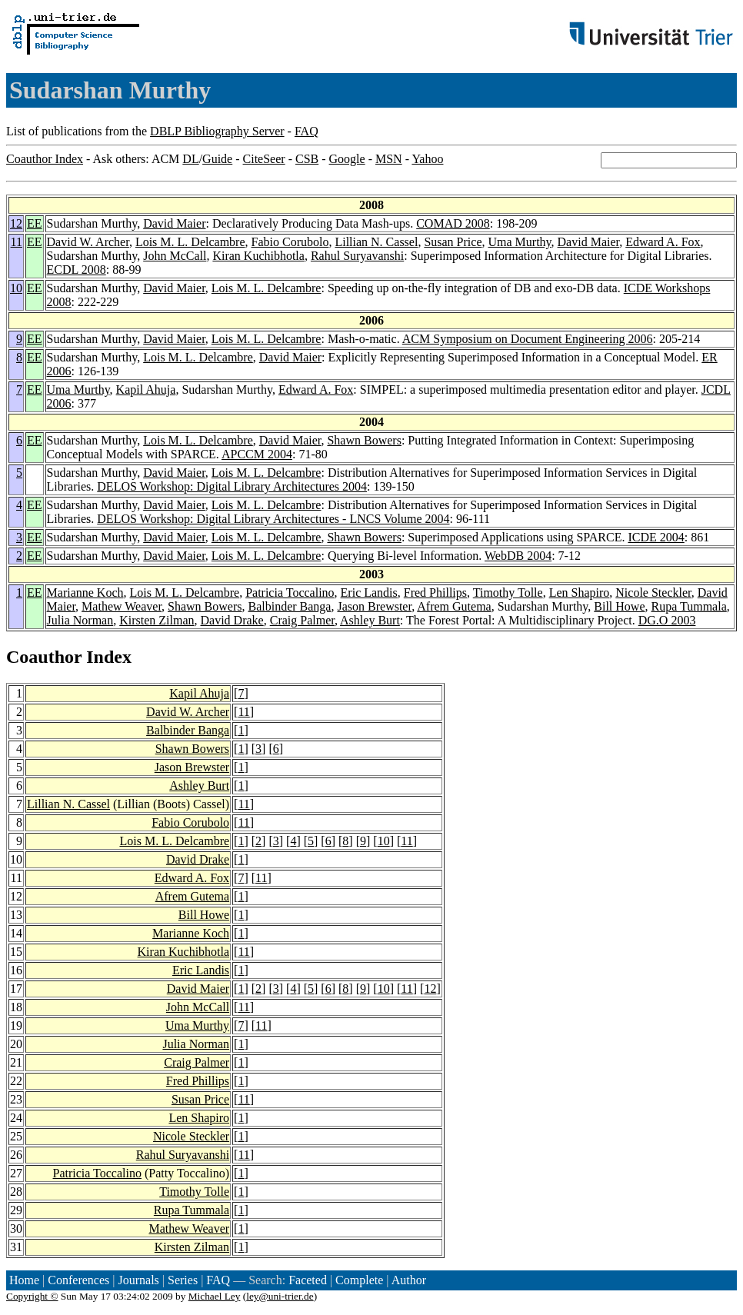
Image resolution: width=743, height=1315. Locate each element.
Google (347, 158)
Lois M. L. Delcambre (190, 241)
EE (34, 223)
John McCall (174, 255)
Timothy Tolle (508, 592)
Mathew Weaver (122, 606)
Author (408, 1280)
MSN (388, 158)
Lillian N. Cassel (376, 241)
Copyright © (32, 1296)
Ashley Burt (370, 620)
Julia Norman (80, 620)
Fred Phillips (435, 592)
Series (183, 1280)
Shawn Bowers (364, 440)
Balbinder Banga (290, 606)
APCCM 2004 (257, 454)
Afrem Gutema (454, 606)
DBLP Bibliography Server (217, 131)
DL (190, 158)
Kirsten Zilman (156, 620)
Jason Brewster (374, 606)
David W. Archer (88, 241)
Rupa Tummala (689, 606)
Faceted (307, 1280)
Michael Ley (214, 1296)
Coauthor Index (44, 158)
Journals (138, 1280)
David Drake (232, 620)
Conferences (78, 1280)
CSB (306, 158)
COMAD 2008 (453, 223)
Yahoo (427, 158)
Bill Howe (619, 606)
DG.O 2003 (667, 620)
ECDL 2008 (76, 269)
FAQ (306, 131)
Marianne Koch (85, 592)
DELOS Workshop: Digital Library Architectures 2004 (232, 486)
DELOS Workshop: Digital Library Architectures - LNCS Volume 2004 (273, 518)
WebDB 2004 (518, 555)
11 (16, 241)
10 (16, 288)
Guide (217, 158)
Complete (359, 1280)
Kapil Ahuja (146, 389)
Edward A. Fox (662, 241)
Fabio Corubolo (290, 241)
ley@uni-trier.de (279, 1296)
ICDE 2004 (656, 537)
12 (16, 223)
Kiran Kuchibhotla (258, 255)
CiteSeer (264, 158)
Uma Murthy (519, 241)
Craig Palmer (302, 620)
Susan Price (452, 241)
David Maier (174, 223)
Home (24, 1280)
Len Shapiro (579, 592)
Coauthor (44, 657)
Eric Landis (369, 592)
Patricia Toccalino (289, 592)
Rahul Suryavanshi (357, 255)
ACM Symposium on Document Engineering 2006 (527, 338)
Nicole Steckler (653, 592)
